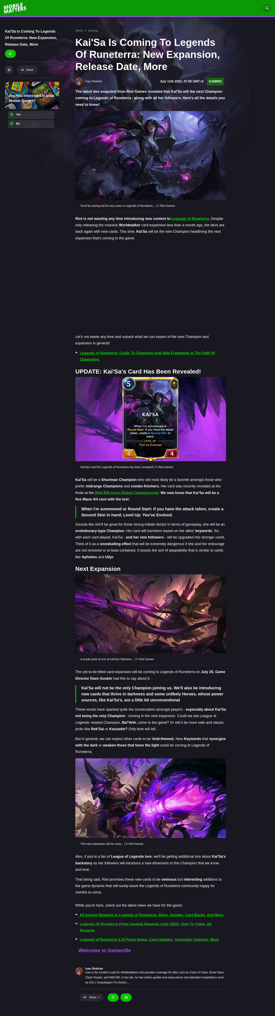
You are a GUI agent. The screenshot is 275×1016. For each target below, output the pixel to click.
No (18, 123)
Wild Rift (114, 977)
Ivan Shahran (94, 968)
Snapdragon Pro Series (112, 982)
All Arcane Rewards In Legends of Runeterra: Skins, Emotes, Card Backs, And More (152, 915)
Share (27, 69)
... (128, 982)
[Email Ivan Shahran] (126, 997)
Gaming (93, 30)
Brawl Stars (216, 972)
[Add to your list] (9, 70)
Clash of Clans (198, 972)
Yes (18, 114)
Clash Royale (93, 977)
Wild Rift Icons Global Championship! (127, 493)
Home (79, 30)
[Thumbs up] (10, 54)
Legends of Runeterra (190, 219)
